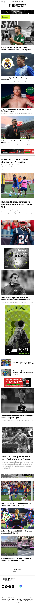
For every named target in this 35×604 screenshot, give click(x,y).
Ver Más (17, 570)
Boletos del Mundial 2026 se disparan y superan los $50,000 (17, 532)
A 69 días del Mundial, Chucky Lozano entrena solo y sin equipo (16, 48)
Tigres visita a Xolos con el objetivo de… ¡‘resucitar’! (14, 160)
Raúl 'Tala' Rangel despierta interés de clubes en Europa (16, 458)
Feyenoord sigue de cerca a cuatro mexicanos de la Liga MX (23, 363)
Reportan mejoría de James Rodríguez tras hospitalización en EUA (23, 372)
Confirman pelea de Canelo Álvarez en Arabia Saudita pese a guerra (16, 110)
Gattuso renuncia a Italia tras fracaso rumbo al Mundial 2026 (16, 141)
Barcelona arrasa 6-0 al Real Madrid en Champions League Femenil (17, 504)
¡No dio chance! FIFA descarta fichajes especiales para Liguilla (17, 416)
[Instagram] (9, 586)
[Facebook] (3, 586)
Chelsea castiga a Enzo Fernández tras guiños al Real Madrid (16, 78)
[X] (6, 586)
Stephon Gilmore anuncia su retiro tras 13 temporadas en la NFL (16, 204)
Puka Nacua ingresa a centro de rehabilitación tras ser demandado (15, 298)
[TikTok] (13, 586)
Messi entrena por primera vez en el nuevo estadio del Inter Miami (16, 559)
